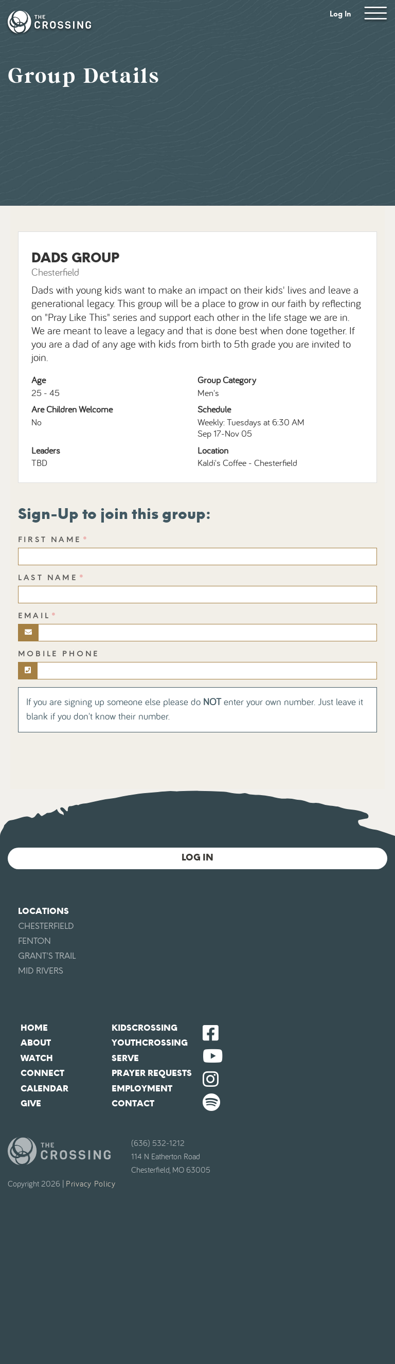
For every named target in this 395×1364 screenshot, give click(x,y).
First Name (49, 539)
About (36, 1043)
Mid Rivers (40, 971)
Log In (340, 14)
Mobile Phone (58, 654)
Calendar (44, 1088)
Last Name (48, 577)
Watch (37, 1058)
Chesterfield (46, 926)
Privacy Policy (91, 1184)
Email (34, 616)
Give (31, 1103)
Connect (42, 1073)
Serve (125, 1058)
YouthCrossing (150, 1043)
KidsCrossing (144, 1028)
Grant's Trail (47, 956)
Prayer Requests (152, 1073)
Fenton (34, 941)
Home (34, 1028)
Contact (133, 1103)
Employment (142, 1088)
